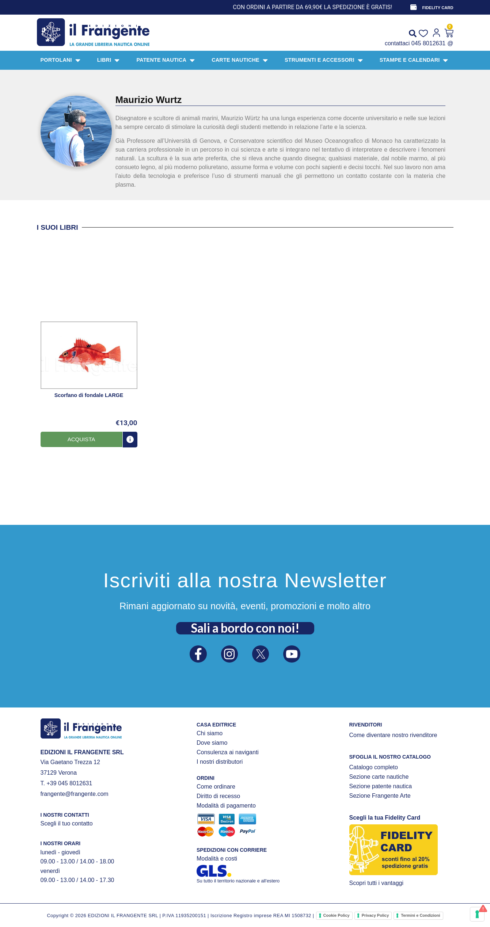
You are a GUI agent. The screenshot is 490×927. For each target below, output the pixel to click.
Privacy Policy (375, 915)
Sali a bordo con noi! (245, 627)
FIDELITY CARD (437, 7)
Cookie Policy (336, 915)
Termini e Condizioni (420, 915)
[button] (81, 439)
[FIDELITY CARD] (413, 7)
